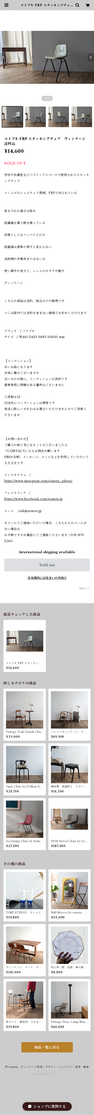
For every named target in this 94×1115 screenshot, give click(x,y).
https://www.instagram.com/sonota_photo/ (38, 481)
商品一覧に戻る (47, 1047)
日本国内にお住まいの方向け (47, 578)
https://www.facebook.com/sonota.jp (33, 499)
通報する (84, 588)
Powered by (47, 1073)
